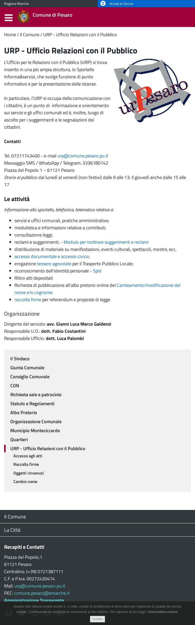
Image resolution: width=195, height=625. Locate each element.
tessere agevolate (54, 263)
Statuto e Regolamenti (32, 403)
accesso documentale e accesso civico (51, 256)
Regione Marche (16, 3)
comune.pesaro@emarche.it (42, 593)
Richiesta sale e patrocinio (36, 394)
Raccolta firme (26, 464)
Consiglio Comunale (29, 376)
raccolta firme (27, 299)
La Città (12, 530)
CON (14, 385)
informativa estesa (163, 614)
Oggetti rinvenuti (28, 473)
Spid (97, 270)
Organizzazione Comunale (36, 421)
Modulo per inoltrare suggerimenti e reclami (106, 242)
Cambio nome (25, 481)
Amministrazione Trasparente (34, 600)
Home (10, 34)
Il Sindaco (20, 358)
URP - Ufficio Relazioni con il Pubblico (80, 34)
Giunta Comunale (27, 367)
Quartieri (19, 439)
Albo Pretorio (23, 412)
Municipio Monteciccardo (35, 430)
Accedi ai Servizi (116, 3)
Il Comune (29, 34)
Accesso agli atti (27, 456)
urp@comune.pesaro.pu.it (82, 155)
